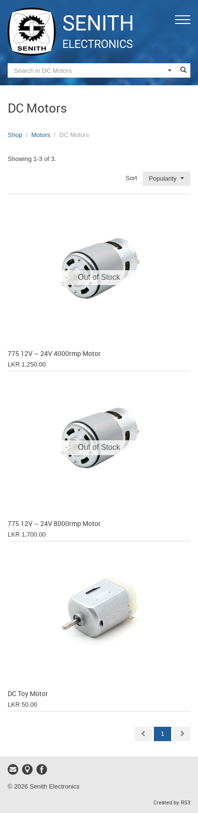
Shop (15, 134)
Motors (40, 134)
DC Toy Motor (28, 694)
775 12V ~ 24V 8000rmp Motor (54, 524)
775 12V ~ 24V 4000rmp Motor (54, 354)
